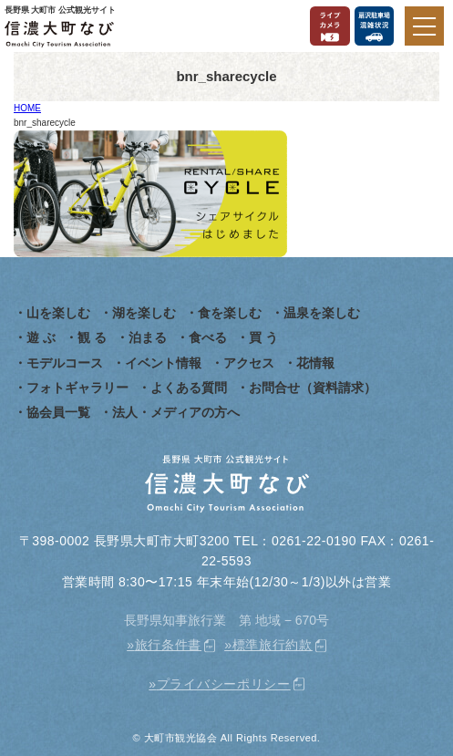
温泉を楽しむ (321, 313)
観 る (92, 337)
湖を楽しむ (144, 313)
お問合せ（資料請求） (312, 387)
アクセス (248, 363)
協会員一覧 (58, 412)
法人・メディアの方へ (176, 412)
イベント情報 (163, 363)
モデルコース (64, 363)
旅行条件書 (168, 644)
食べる (208, 337)
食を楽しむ (230, 313)
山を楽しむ (58, 313)
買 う (263, 337)
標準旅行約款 (272, 644)
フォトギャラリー (77, 387)
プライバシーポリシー (224, 684)
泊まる (148, 337)
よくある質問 (188, 387)
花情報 (315, 363)
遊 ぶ (41, 337)
